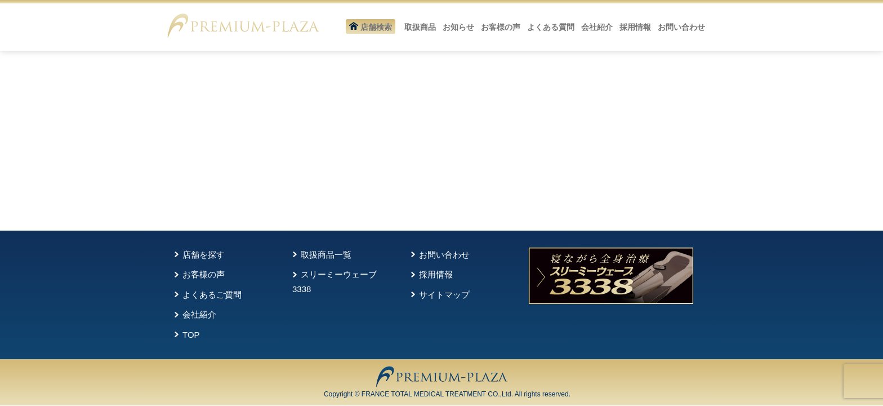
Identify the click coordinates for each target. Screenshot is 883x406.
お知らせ (458, 27)
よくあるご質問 (212, 294)
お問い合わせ (681, 27)
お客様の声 (500, 27)
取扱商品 (420, 27)
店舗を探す (203, 254)
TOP (191, 334)
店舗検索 (370, 27)
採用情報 (635, 27)
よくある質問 (550, 27)
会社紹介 (597, 27)
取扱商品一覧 (326, 254)
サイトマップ (444, 294)
